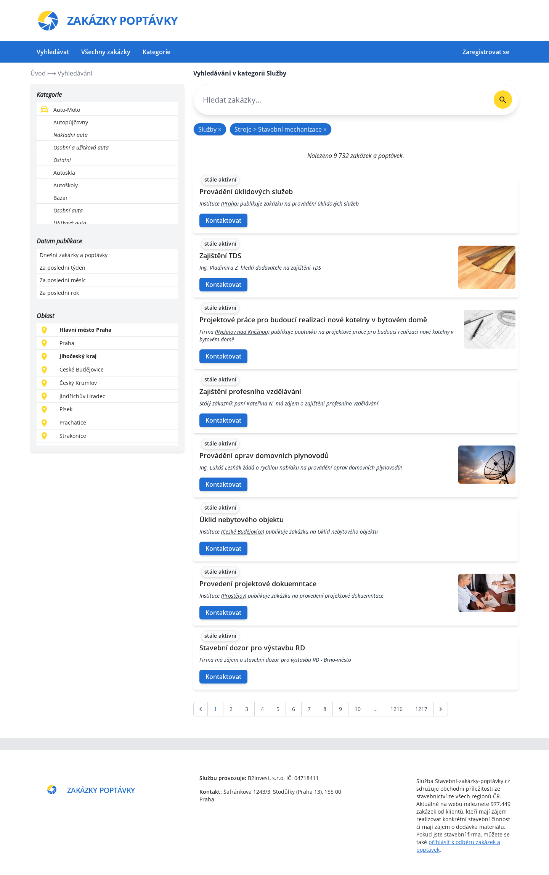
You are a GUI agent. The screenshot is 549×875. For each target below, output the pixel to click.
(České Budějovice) (242, 531)
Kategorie (156, 52)
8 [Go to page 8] (324, 709)
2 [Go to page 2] (231, 709)
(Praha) (230, 203)
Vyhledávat (53, 52)
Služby (210, 129)
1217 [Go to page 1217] (421, 709)
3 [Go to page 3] (246, 709)
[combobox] (341, 100)
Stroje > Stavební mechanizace (280, 129)
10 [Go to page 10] (358, 709)
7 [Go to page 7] (309, 709)
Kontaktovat (223, 220)
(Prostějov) (233, 595)
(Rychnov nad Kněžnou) (242, 331)
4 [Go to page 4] (262, 709)
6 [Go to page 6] (293, 709)
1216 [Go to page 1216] (396, 709)
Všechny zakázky (105, 52)
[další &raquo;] (440, 709)
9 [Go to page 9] (340, 709)
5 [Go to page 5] (277, 709)
